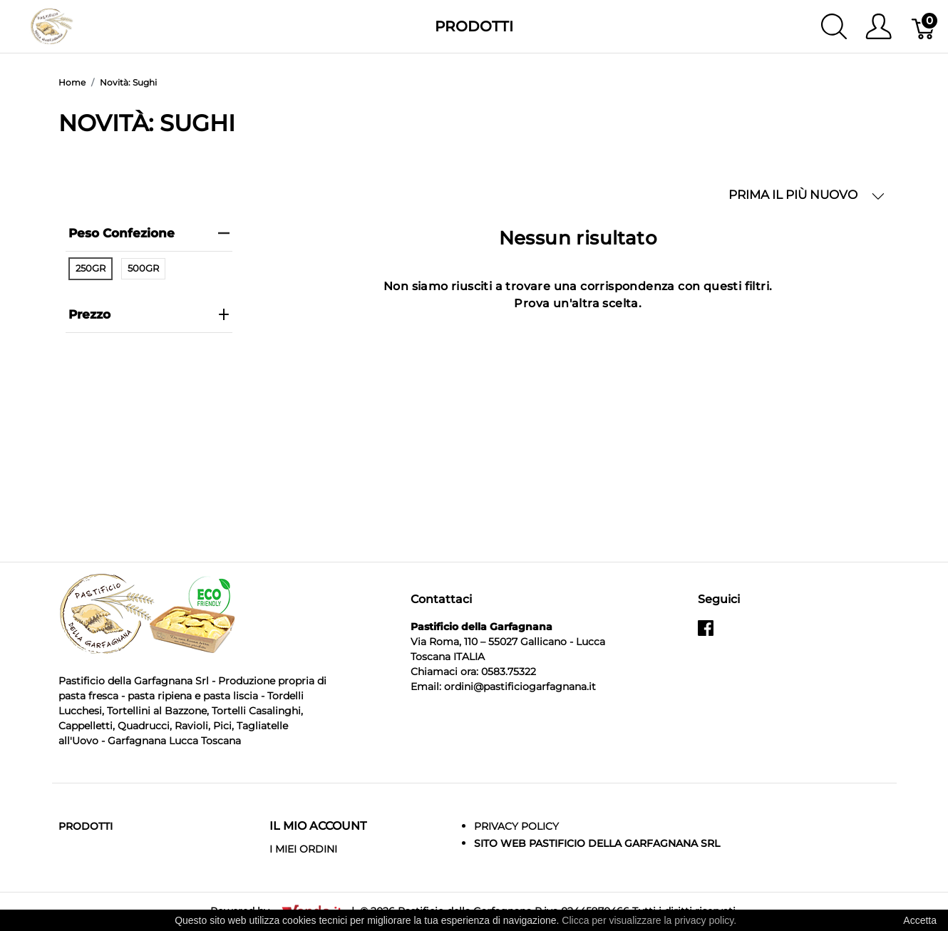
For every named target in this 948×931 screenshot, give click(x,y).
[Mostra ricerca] (834, 26)
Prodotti (474, 26)
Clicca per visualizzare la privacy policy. (649, 920)
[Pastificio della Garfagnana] (51, 25)
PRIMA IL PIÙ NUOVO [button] (806, 194)
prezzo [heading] (149, 314)
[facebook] (705, 633)
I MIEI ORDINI (303, 849)
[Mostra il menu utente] (878, 26)
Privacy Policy (516, 826)
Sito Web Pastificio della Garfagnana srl (597, 843)
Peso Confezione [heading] (149, 233)
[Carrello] (924, 26)
